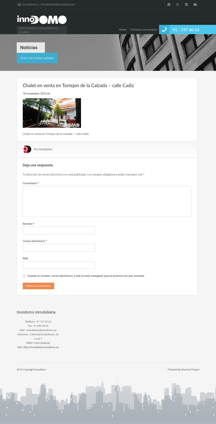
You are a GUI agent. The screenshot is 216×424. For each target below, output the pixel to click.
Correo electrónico (35, 241)
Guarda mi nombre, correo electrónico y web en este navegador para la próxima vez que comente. (86, 275)
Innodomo (45, 149)
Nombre (28, 223)
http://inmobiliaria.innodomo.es (41, 347)
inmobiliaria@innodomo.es (58, 4)
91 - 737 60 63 (185, 29)
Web (25, 258)
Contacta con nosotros (143, 29)
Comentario (31, 183)
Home (122, 29)
